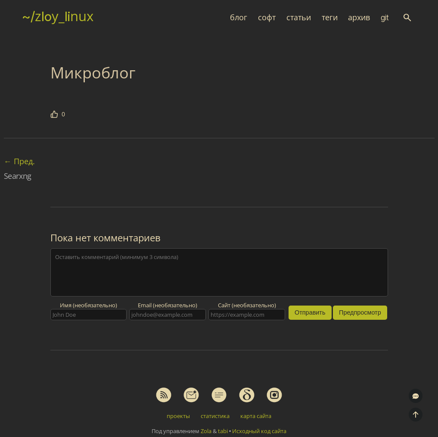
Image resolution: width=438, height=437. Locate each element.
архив (359, 17)
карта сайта (255, 416)
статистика (215, 416)
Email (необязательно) (167, 305)
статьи (298, 17)
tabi (223, 431)
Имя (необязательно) (88, 305)
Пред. (19, 161)
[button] (407, 17)
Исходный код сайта (259, 431)
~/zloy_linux (57, 16)
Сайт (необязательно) (247, 305)
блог (238, 17)
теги (330, 17)
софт (267, 17)
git (385, 17)
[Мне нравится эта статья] (57, 114)
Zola (206, 431)
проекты (178, 416)
